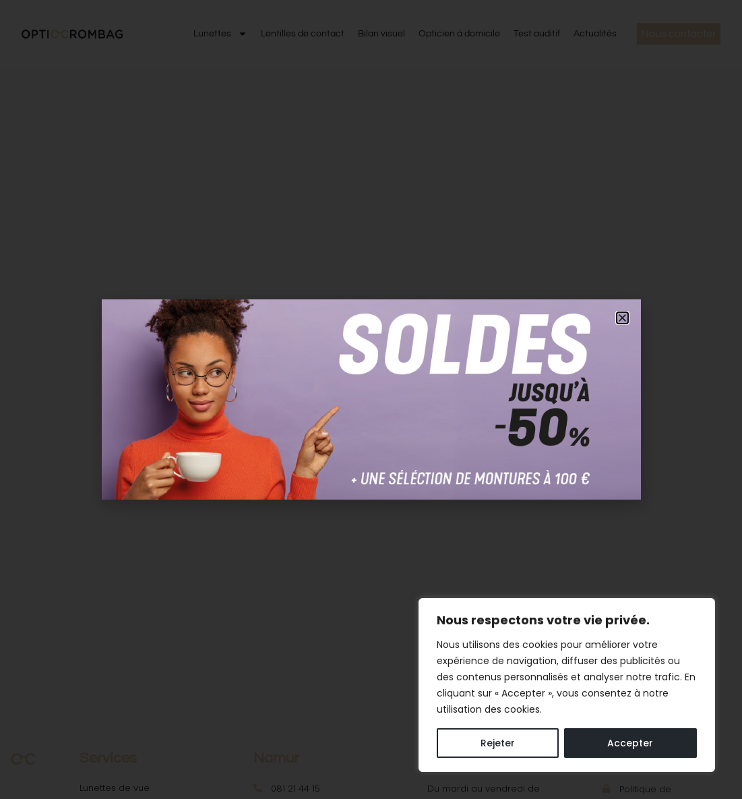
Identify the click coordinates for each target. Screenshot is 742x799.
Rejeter (498, 743)
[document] (371, 399)
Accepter (630, 743)
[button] (622, 318)
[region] (567, 685)
